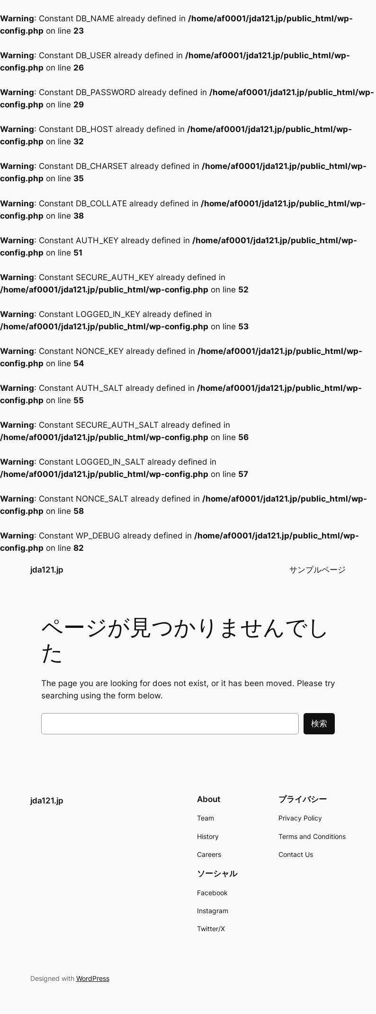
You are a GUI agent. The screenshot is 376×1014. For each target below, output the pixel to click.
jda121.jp (46, 569)
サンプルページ (317, 569)
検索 (319, 723)
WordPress (92, 978)
